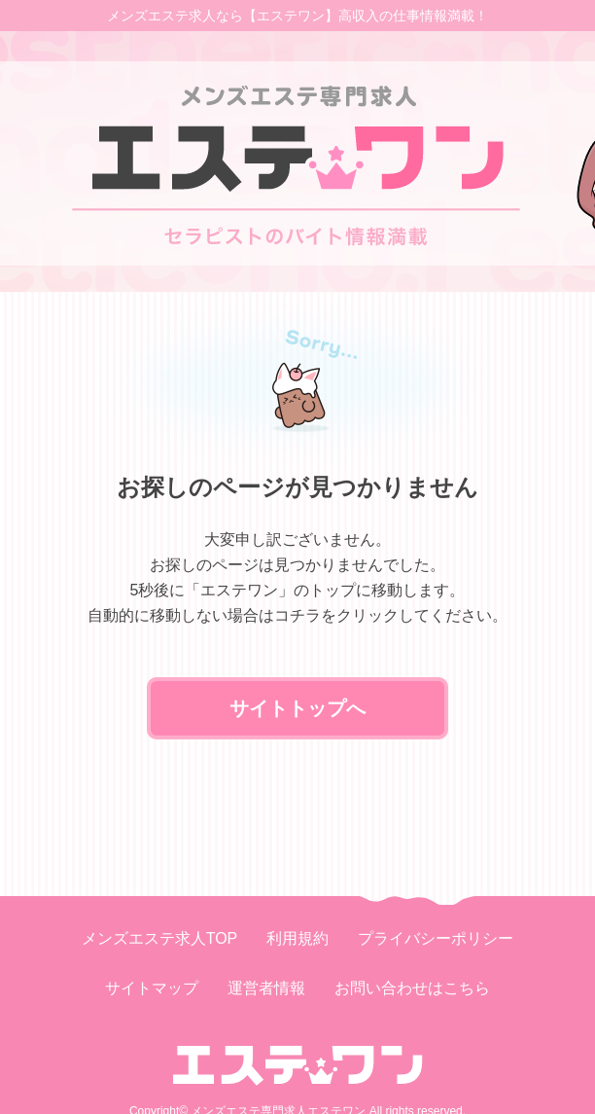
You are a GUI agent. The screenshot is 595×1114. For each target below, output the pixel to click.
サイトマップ (151, 988)
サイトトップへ (297, 708)
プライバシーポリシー (435, 938)
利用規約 (297, 938)
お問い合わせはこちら (412, 988)
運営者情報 (266, 988)
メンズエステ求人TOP (160, 938)
